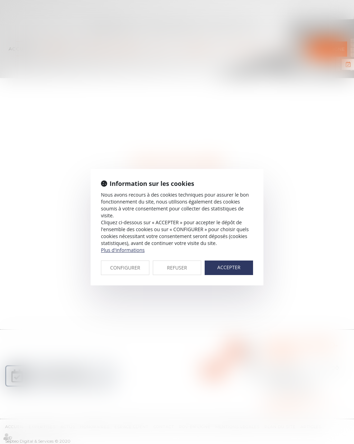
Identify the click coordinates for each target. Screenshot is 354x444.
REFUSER (177, 267)
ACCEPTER (229, 267)
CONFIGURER (125, 267)
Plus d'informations (123, 250)
